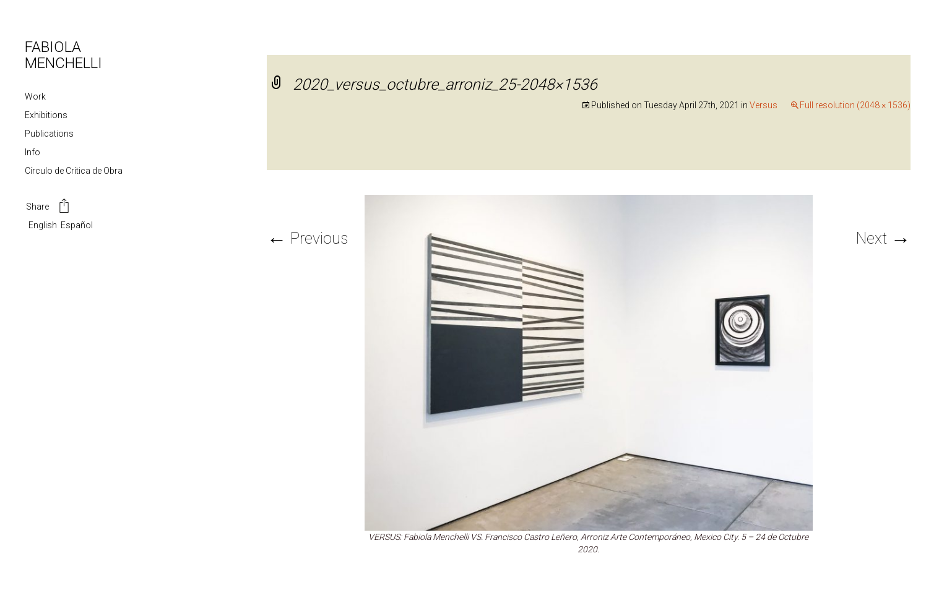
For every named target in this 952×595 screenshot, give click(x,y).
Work (35, 96)
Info (32, 152)
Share (48, 207)
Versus (763, 105)
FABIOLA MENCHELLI (63, 55)
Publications (49, 134)
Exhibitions (46, 115)
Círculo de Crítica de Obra (74, 171)
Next (883, 238)
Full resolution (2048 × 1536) (855, 105)
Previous (307, 238)
